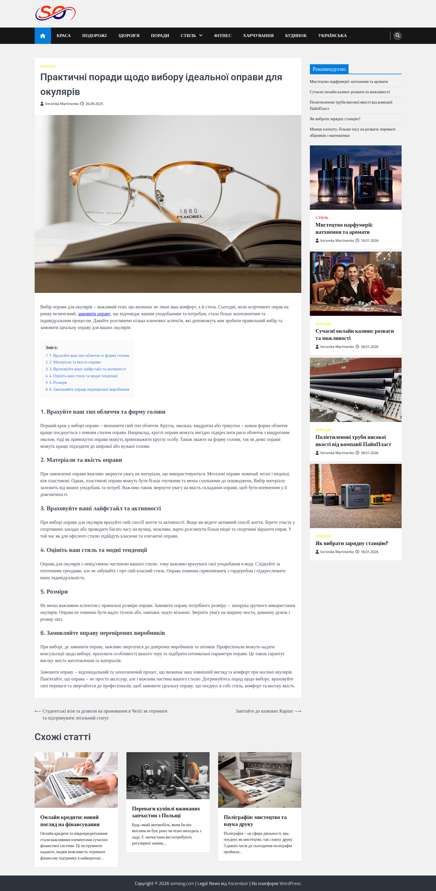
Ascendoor (238, 883)
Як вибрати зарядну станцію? (335, 119)
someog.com (182, 883)
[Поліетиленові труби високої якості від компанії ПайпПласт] (356, 390)
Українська (332, 35)
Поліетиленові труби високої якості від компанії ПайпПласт (351, 105)
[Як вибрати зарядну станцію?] (356, 496)
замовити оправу (94, 313)
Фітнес (223, 35)
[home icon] (43, 36)
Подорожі (94, 35)
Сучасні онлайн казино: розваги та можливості (350, 92)
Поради (160, 35)
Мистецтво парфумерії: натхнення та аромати (349, 81)
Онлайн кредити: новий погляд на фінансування (70, 821)
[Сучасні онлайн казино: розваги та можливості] (356, 284)
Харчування (258, 35)
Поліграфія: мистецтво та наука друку (255, 821)
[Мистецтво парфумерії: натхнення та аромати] (356, 177)
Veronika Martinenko (59, 103)
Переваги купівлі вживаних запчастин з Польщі (166, 812)
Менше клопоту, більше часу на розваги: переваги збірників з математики (353, 132)
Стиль (188, 35)
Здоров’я (129, 35)
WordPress (289, 883)
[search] (397, 36)
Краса (64, 35)
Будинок (296, 35)
